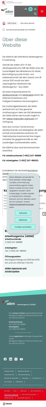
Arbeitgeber (28, 95)
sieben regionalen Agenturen (20, 118)
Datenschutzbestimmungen (21, 204)
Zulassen (23, 213)
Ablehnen (23, 220)
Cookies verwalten (23, 227)
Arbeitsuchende (10, 95)
